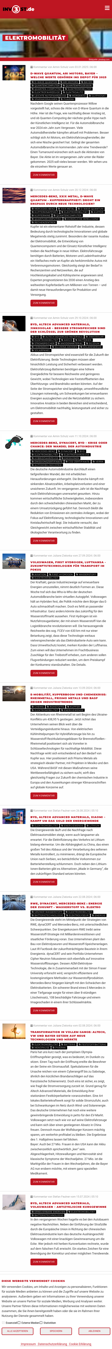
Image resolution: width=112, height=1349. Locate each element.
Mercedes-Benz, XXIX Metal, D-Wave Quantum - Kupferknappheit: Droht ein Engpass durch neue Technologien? (65, 200)
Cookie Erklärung (80, 1344)
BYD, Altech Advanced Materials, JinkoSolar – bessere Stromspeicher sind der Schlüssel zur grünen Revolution (67, 328)
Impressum (28, 1344)
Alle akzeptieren (17, 1331)
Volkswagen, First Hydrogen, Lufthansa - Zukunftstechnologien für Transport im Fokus (68, 566)
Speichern (56, 1331)
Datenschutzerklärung (52, 1344)
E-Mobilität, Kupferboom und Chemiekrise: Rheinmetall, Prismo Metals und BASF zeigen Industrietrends (68, 698)
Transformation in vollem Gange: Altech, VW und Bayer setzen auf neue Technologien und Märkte (68, 1035)
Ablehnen (94, 1331)
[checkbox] (3, 1322)
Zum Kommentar (44, 175)
